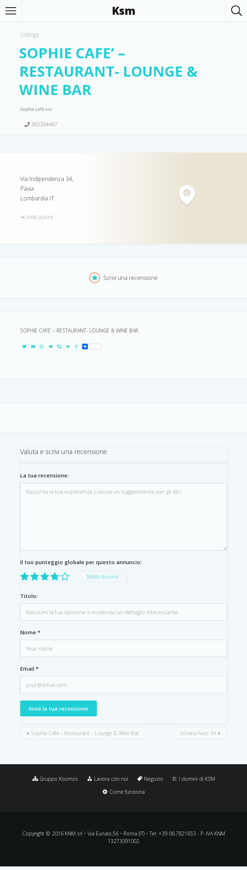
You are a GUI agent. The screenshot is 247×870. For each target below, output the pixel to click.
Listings (29, 34)
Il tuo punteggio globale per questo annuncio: (81, 562)
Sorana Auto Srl (198, 733)
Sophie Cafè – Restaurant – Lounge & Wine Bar (85, 733)
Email (29, 668)
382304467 (44, 124)
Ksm (123, 11)
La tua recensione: (44, 475)
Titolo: (29, 595)
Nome (30, 632)
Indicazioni (39, 217)
